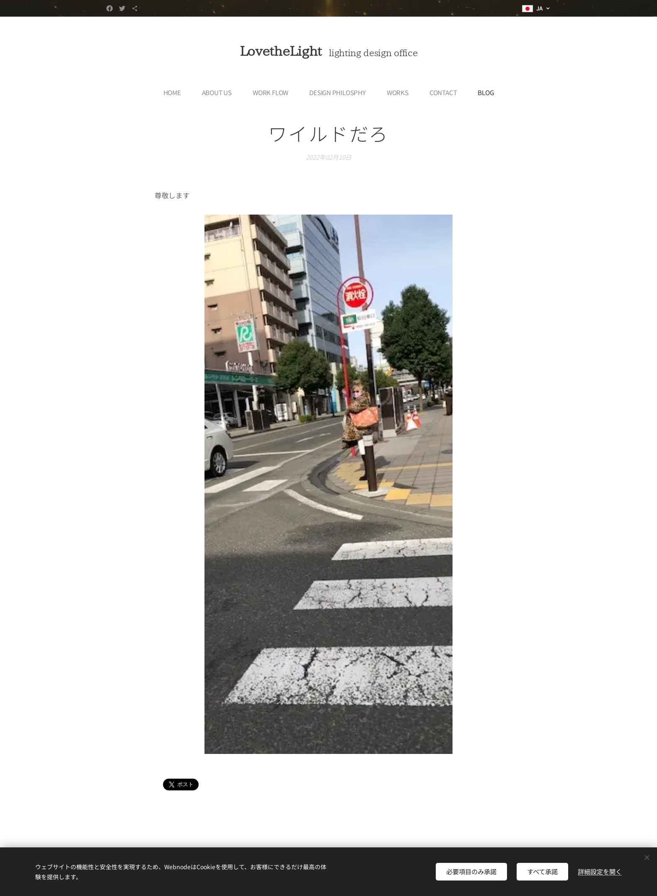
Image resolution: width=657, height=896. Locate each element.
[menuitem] (175, 92)
